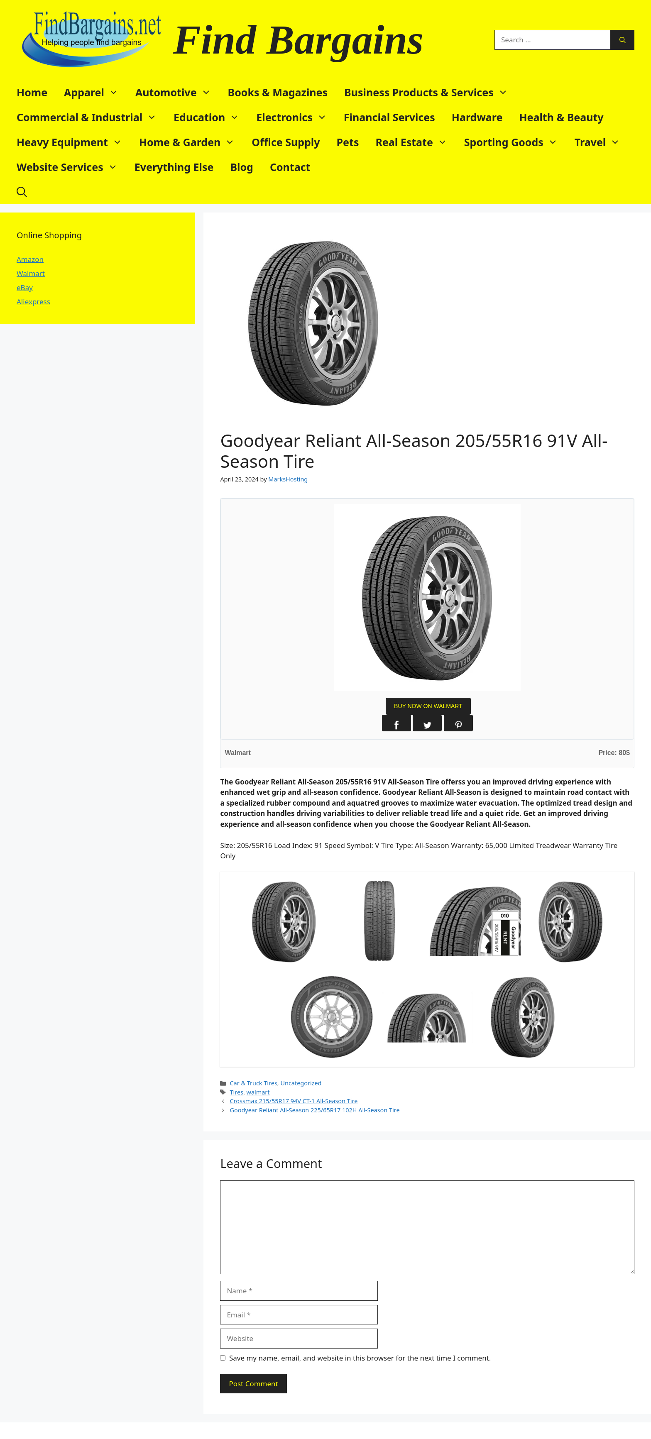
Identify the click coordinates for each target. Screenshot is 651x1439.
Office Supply (286, 142)
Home (32, 92)
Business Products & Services (430, 92)
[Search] (622, 40)
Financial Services (389, 117)
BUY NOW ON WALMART (428, 706)
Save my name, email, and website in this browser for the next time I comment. (360, 1358)
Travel (602, 141)
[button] (21, 191)
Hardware (477, 117)
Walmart (31, 273)
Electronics (295, 117)
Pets (348, 142)
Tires (236, 1092)
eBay (25, 287)
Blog (241, 167)
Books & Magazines (278, 92)
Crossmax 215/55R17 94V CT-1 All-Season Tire (293, 1101)
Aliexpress (33, 301)
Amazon (30, 259)
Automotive (177, 92)
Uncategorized (300, 1083)
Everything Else (174, 167)
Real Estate (415, 141)
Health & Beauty (561, 117)
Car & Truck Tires (253, 1083)
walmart (258, 1092)
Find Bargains (298, 40)
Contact (290, 167)
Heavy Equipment (74, 141)
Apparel (95, 92)
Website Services (71, 166)
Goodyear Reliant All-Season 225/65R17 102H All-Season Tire (314, 1110)
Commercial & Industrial (91, 117)
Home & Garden (191, 141)
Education (211, 117)
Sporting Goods (515, 141)
